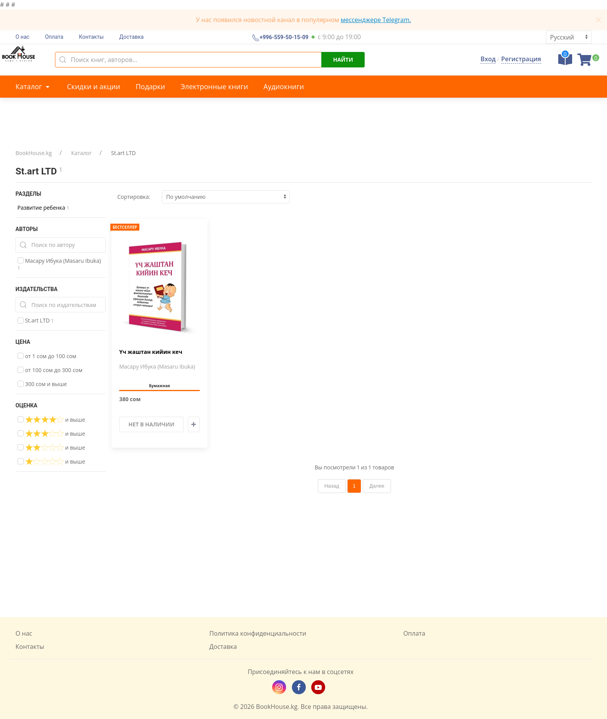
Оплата (54, 37)
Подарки (150, 86)
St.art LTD (35, 320)
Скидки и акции (93, 86)
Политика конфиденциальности (257, 633)
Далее (376, 486)
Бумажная (159, 385)
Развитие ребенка (43, 207)
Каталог (33, 86)
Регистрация (521, 59)
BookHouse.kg (33, 153)
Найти (343, 59)
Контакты (91, 37)
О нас (22, 37)
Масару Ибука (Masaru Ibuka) (59, 264)
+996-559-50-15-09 (283, 37)
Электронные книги (214, 86)
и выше (51, 419)
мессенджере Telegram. (376, 20)
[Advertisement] (303, 555)
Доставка (131, 37)
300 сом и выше (42, 384)
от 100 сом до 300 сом (49, 370)
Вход (488, 59)
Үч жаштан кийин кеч (150, 351)
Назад (331, 486)
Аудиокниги (284, 86)
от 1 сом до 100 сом (46, 356)
